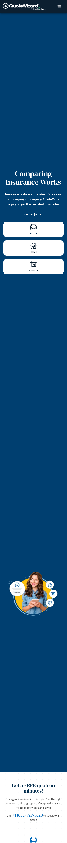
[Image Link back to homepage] (24, 7)
